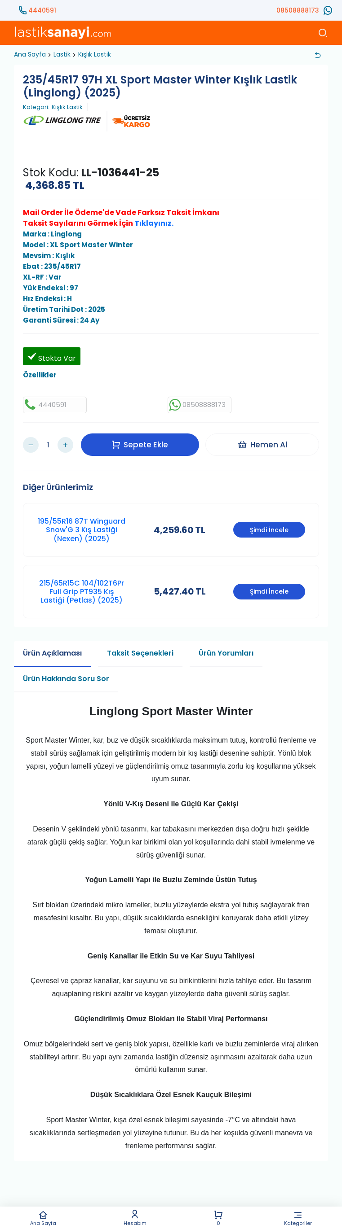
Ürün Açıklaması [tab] (52, 649)
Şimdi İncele (269, 525)
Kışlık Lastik (94, 54)
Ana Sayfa (43, 1218)
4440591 (42, 10)
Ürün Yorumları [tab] (226, 649)
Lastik (62, 54)
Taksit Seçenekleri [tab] (140, 649)
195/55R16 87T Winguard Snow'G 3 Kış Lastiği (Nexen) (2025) (81, 525)
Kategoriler (298, 1218)
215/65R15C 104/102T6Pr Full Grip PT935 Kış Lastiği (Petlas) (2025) (81, 587)
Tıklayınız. (153, 223)
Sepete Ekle (141, 442)
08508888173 (297, 10)
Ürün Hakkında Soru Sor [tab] (66, 674)
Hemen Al (264, 442)
